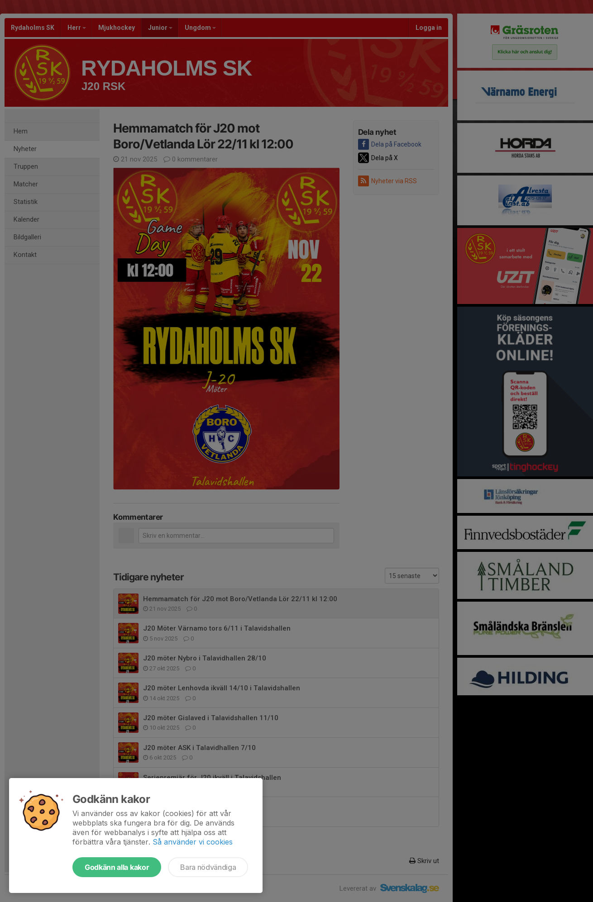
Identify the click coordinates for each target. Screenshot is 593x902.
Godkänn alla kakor (117, 867)
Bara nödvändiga (208, 867)
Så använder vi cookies (193, 841)
